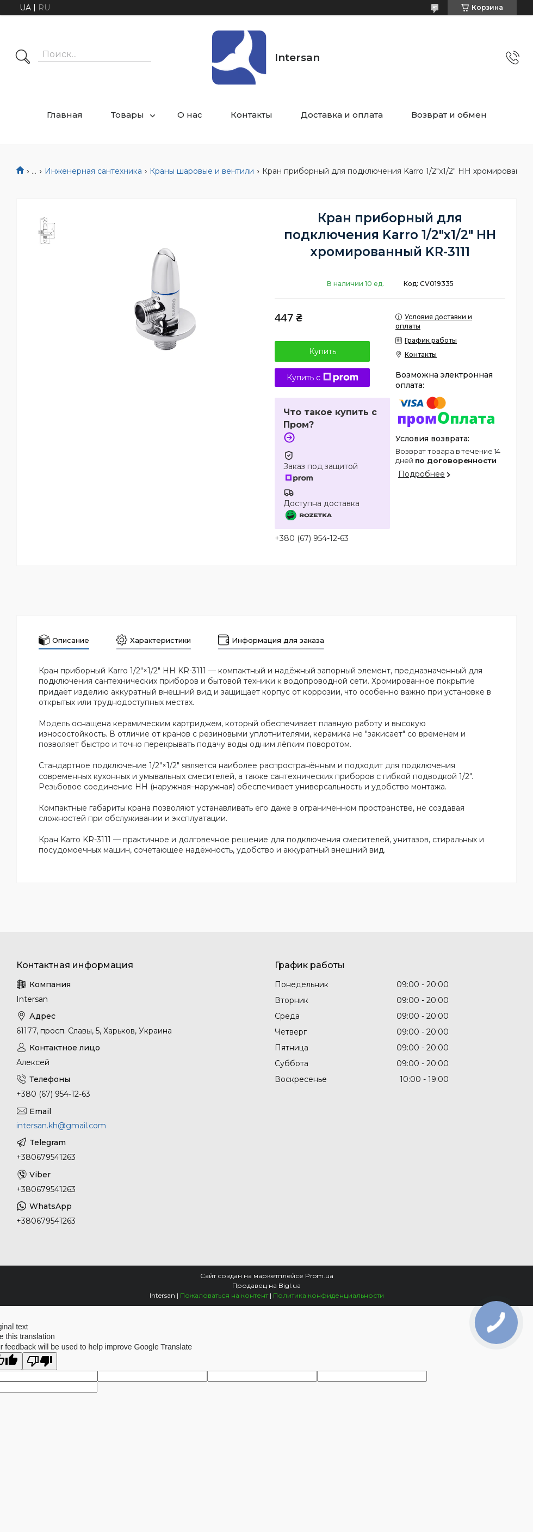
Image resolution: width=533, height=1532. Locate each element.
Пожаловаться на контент (224, 1295)
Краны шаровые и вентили (202, 171)
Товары (127, 115)
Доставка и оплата (342, 115)
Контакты (251, 115)
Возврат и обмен (449, 115)
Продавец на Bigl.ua (266, 1285)
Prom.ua (319, 1276)
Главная (65, 115)
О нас (189, 115)
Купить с (322, 377)
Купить (322, 351)
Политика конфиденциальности (328, 1295)
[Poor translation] (39, 1361)
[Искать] (23, 57)
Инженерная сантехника (93, 171)
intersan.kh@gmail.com (61, 1125)
